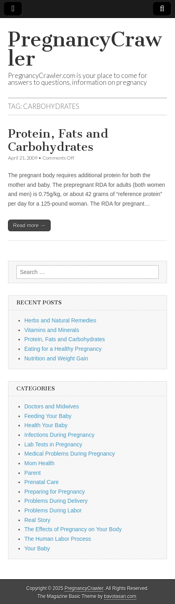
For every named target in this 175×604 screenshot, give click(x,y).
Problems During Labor (53, 510)
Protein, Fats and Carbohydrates (58, 140)
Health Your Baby (45, 425)
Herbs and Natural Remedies (60, 320)
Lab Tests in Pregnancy (53, 444)
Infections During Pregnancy (59, 435)
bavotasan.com (120, 596)
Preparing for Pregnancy (54, 491)
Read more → (29, 225)
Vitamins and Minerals (51, 330)
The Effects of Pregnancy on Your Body (73, 529)
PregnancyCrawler (84, 49)
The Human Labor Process (57, 539)
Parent (32, 473)
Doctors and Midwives (51, 406)
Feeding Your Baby (47, 416)
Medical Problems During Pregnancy (69, 453)
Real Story (37, 520)
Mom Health (39, 463)
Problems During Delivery (56, 501)
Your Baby (37, 548)
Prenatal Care (41, 482)
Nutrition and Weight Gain (56, 358)
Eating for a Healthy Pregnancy (63, 349)
